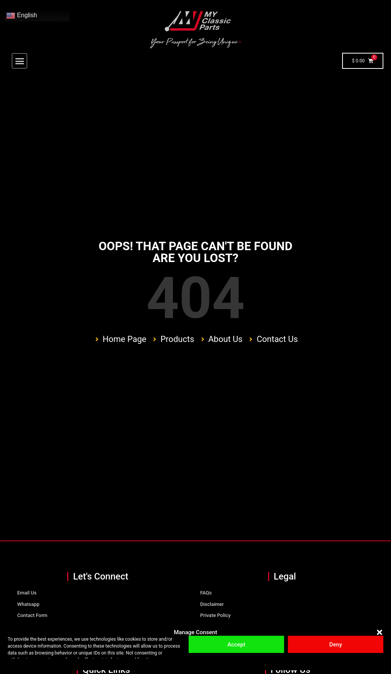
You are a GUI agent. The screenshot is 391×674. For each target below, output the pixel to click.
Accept (236, 644)
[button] (379, 632)
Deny (335, 644)
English (21, 15)
